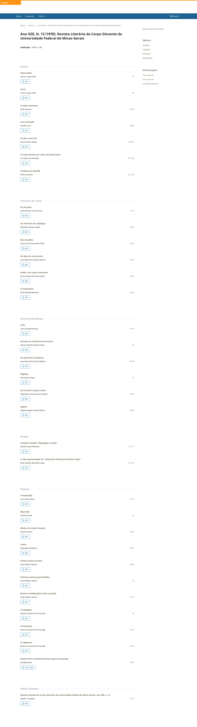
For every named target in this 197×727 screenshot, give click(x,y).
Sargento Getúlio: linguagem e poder (38, 443)
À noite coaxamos (29, 105)
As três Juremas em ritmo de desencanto (40, 154)
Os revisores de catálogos (33, 223)
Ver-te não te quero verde (33, 390)
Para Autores (148, 79)
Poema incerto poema (31, 560)
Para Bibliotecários (150, 83)
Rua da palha (26, 239)
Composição (26, 495)
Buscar (174, 16)
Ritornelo (24, 511)
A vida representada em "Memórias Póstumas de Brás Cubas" (50, 459)
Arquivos (30, 16)
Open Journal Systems (153, 29)
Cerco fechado (27, 122)
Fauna (23, 544)
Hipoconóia (26, 73)
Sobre (42, 16)
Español (146, 49)
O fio (22, 325)
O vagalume (26, 642)
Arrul (22, 89)
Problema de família (30, 171)
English (146, 45)
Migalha (24, 374)
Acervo (31, 25)
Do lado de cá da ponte (31, 256)
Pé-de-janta (26, 207)
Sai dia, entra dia (28, 138)
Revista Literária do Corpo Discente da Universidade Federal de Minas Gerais (81, 11)
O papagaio (26, 609)
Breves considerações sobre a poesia (38, 593)
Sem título (28, 667)
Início (22, 25)
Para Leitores (148, 75)
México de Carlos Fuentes (32, 528)
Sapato (23, 406)
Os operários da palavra (32, 357)
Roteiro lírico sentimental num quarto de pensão (44, 658)
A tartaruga (26, 626)
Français (147, 53)
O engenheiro (27, 288)
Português (147, 58)
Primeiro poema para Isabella (34, 577)
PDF (26, 81)
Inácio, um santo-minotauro (34, 272)
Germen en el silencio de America (36, 341)
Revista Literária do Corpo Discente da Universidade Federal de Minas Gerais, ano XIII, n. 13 (65, 695)
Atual (18, 16)
